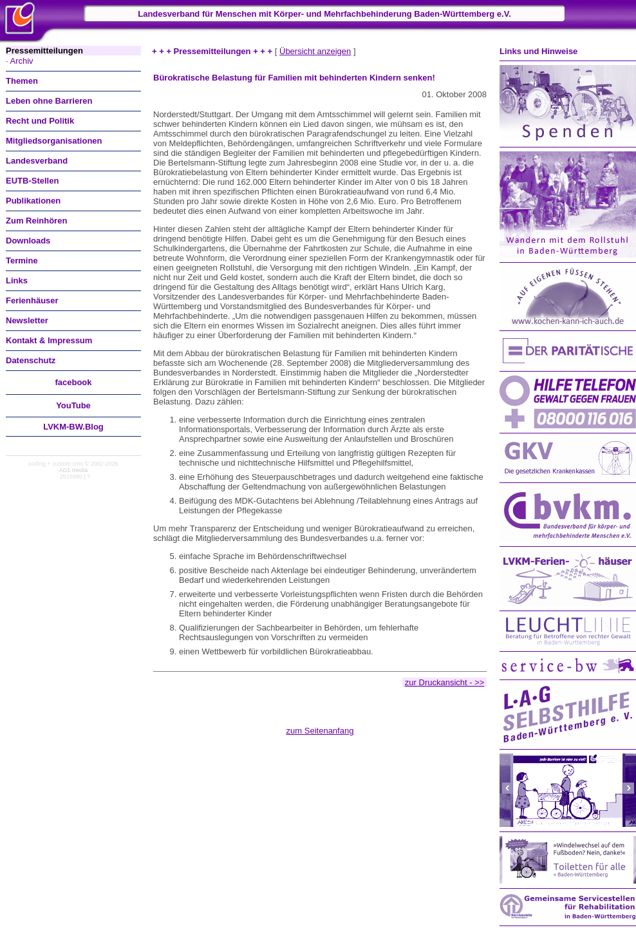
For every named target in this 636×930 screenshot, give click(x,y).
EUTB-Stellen (32, 180)
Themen (22, 81)
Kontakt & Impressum (49, 340)
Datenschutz (30, 360)
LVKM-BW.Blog (73, 427)
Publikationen (33, 200)
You (73, 405)
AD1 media (73, 470)
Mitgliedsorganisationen (54, 141)
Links (17, 280)
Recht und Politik (40, 121)
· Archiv (19, 61)
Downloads (28, 240)
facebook (73, 382)
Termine (22, 260)
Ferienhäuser (32, 300)
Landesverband (37, 161)
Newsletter (27, 320)
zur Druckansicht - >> (445, 682)
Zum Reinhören (36, 220)
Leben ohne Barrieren (49, 101)
